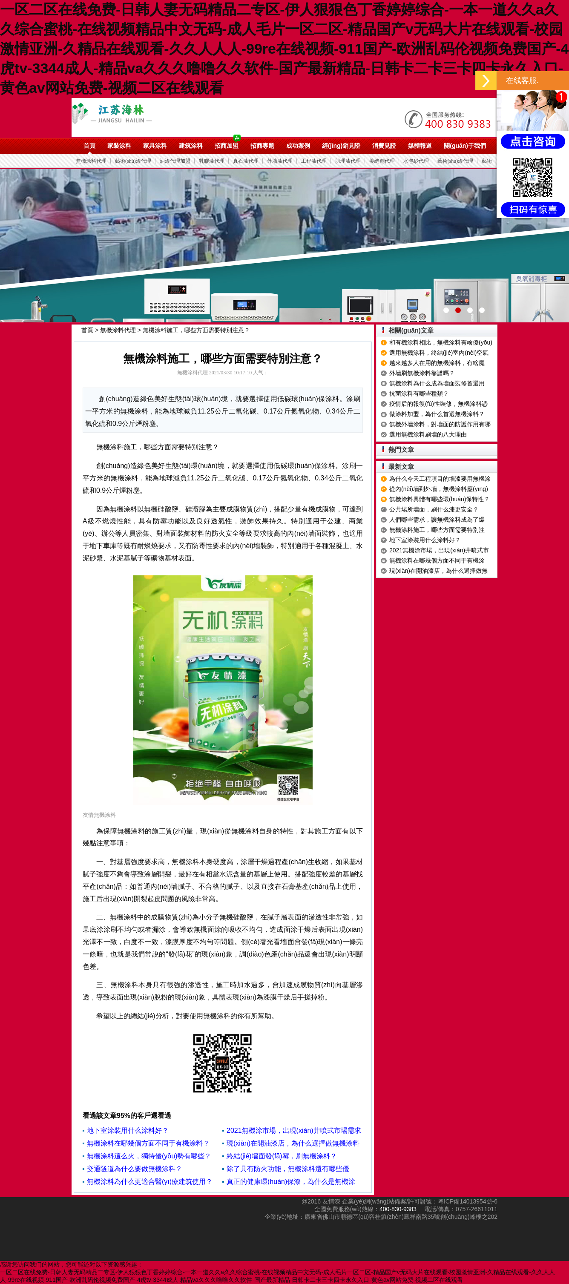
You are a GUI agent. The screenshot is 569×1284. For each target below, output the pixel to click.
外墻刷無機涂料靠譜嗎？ (422, 373)
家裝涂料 (119, 145)
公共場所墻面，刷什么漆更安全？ (434, 509)
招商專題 (262, 145)
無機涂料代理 (91, 161)
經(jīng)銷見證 (341, 145)
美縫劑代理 (382, 161)
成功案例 (298, 145)
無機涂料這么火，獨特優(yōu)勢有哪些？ (149, 1156)
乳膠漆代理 (211, 161)
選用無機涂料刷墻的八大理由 (428, 434)
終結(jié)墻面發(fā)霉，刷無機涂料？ (282, 1156)
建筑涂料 (191, 145)
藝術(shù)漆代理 (133, 161)
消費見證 (384, 145)
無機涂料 (124, 478)
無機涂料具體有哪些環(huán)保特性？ (439, 499)
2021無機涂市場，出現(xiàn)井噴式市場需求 (294, 1130)
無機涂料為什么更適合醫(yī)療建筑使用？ (150, 1181)
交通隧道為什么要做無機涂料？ (134, 1168)
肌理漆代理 (348, 161)
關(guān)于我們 (465, 145)
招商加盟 (227, 145)
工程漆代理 (314, 161)
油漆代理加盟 (175, 161)
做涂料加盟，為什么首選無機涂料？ (437, 414)
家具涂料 (155, 145)
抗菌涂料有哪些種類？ (419, 393)
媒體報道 (420, 145)
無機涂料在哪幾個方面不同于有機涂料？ (148, 1143)
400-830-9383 (398, 1209)
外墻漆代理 (280, 161)
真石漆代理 (246, 161)
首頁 (89, 145)
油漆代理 (168, 117)
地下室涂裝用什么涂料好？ (128, 1130)
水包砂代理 (416, 161)
